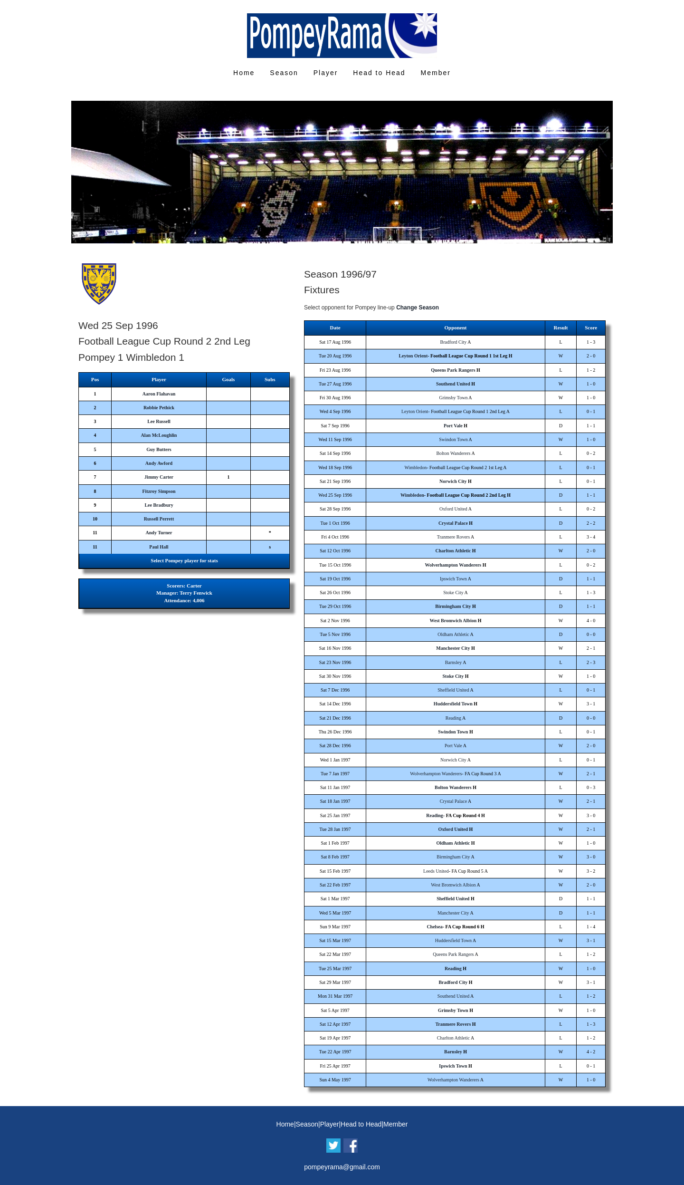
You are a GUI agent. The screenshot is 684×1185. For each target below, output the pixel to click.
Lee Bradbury (158, 505)
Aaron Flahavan (159, 393)
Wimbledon (415, 467)
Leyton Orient (413, 355)
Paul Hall (158, 546)
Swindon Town (453, 439)
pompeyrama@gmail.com (342, 1167)
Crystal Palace (453, 523)
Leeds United (436, 871)
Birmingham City (453, 606)
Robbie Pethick (158, 407)
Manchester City (453, 648)
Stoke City (453, 592)
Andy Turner (159, 532)
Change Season (417, 307)
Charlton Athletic (453, 550)
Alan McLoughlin (159, 435)
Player (326, 73)
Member (436, 73)
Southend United (453, 383)
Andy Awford (158, 463)
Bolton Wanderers (453, 453)
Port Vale (453, 425)
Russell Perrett (159, 518)
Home (244, 73)
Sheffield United (453, 690)
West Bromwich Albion (453, 620)
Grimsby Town (453, 397)
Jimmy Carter (158, 477)
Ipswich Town (453, 578)
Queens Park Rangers (453, 370)
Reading (453, 718)
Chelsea (434, 926)
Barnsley (453, 662)
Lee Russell (159, 421)
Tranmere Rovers (453, 537)
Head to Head (379, 73)
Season (284, 73)
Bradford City (453, 342)
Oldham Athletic (453, 634)
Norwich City (453, 481)
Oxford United (453, 508)
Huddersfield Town (453, 703)
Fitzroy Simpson (158, 491)
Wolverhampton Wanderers (453, 565)
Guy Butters (158, 449)
